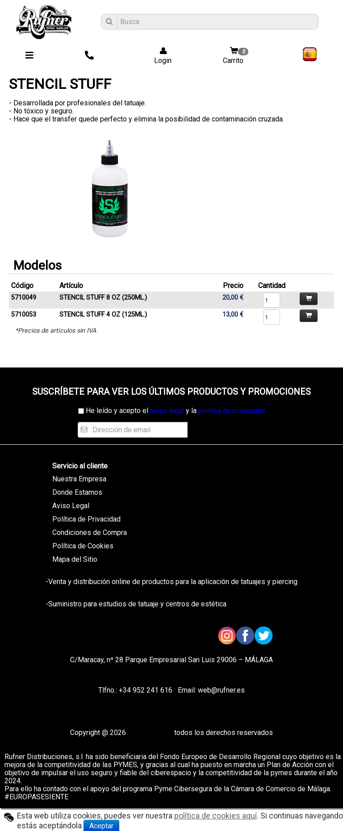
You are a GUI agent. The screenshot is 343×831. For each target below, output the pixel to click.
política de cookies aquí (215, 815)
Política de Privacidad (86, 519)
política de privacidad (231, 410)
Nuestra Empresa (79, 479)
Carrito (237, 56)
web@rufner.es (220, 690)
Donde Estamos (77, 492)
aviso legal (167, 410)
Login (160, 56)
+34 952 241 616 (145, 690)
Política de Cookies (82, 546)
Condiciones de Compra (89, 532)
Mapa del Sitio (74, 559)
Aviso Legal (70, 505)
